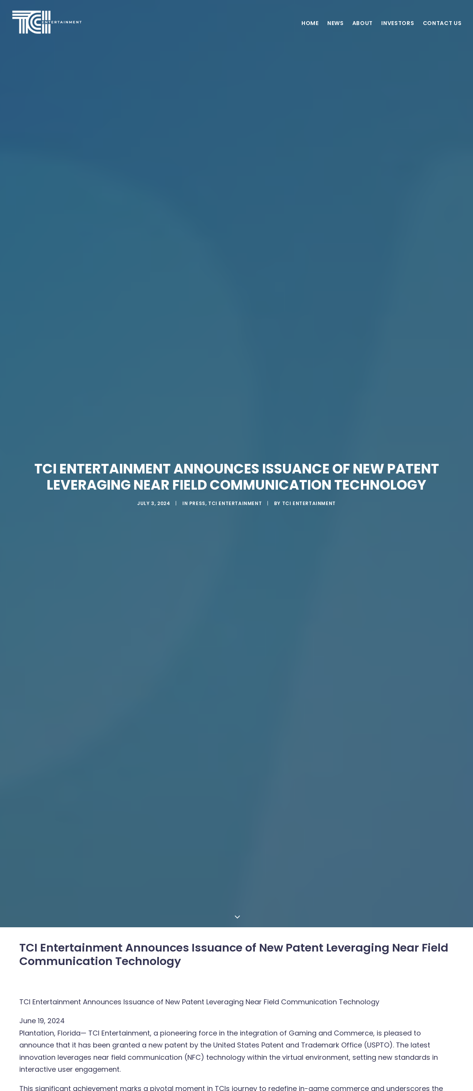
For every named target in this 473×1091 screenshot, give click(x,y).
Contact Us (442, 31)
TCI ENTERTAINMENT (309, 498)
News (335, 31)
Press (197, 498)
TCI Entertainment (235, 498)
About (362, 31)
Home (310, 31)
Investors (397, 31)
